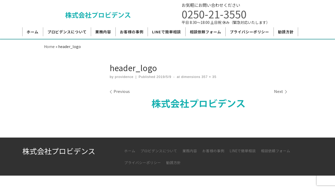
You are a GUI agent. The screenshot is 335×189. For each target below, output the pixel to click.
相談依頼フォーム (275, 150)
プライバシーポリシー (142, 162)
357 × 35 (208, 77)
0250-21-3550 (214, 14)
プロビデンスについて (159, 150)
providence (124, 77)
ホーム (129, 150)
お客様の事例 (213, 150)
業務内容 (189, 150)
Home (49, 46)
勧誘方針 (173, 162)
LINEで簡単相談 (243, 150)
